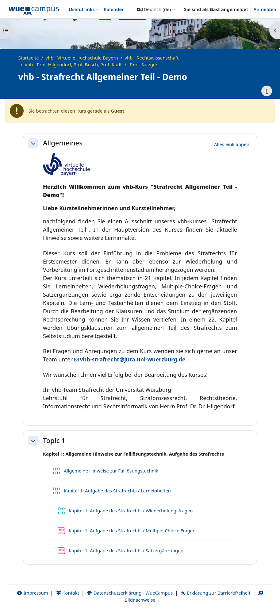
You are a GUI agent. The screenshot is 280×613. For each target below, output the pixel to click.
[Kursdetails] (266, 91)
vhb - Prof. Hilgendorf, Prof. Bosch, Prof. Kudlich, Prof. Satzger (91, 64)
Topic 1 (54, 441)
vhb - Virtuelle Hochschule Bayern (81, 58)
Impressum (32, 593)
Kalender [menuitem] (114, 9)
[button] (156, 9)
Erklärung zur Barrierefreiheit (215, 593)
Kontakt (67, 593)
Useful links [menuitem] (82, 9)
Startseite (28, 58)
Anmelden (264, 9)
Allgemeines (62, 143)
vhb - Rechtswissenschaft (151, 58)
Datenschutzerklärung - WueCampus (129, 593)
